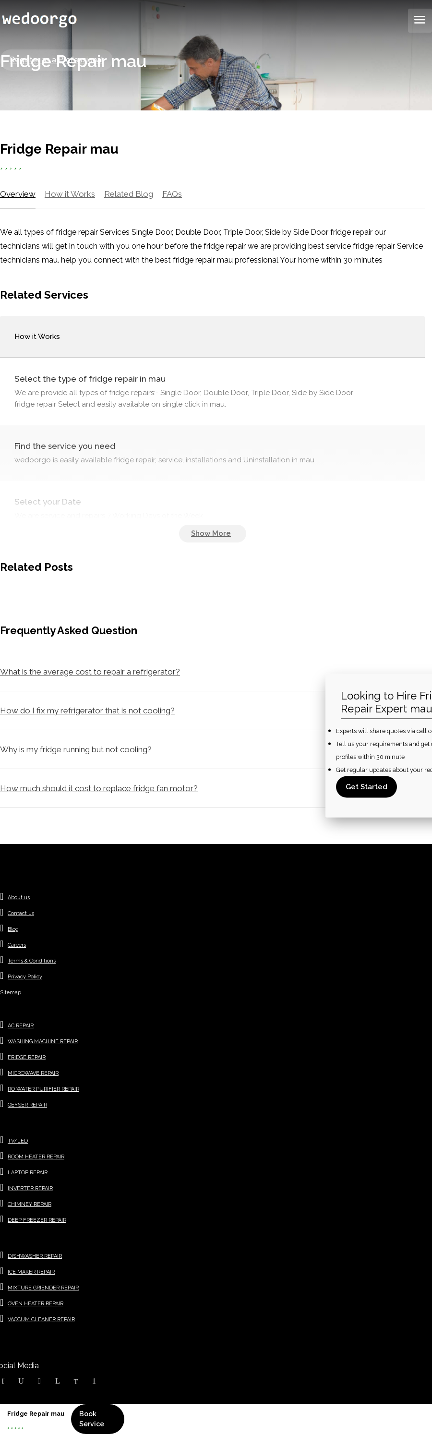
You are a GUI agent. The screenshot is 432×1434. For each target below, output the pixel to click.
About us (19, 897)
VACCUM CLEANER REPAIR (41, 1319)
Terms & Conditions (32, 961)
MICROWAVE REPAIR (33, 1073)
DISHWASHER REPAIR (35, 1256)
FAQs (172, 194)
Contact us (21, 913)
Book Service (91, 1419)
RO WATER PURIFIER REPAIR (43, 1089)
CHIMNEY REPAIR (29, 1204)
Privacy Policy (25, 977)
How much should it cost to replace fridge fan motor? (99, 788)
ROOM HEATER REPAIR (36, 1157)
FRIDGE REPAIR (27, 1057)
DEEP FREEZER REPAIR (37, 1220)
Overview (18, 194)
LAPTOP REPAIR (28, 1172)
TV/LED (18, 1141)
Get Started (366, 787)
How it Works (70, 194)
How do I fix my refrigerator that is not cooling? (87, 710)
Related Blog (128, 194)
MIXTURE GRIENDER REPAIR (43, 1288)
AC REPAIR (21, 1026)
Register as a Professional (56, 59)
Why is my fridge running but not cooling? (76, 749)
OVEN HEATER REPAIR (35, 1304)
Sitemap (10, 992)
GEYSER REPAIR (27, 1105)
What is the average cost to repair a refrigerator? (90, 671)
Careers (17, 945)
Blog (13, 929)
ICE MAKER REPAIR (31, 1272)
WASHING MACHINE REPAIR (43, 1041)
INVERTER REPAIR (30, 1188)
